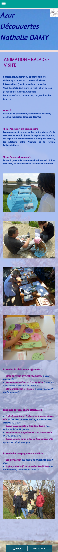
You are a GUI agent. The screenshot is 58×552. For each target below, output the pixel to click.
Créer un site (38, 548)
